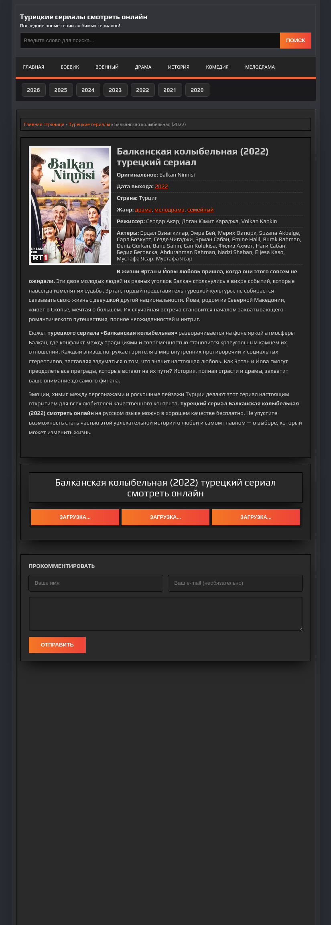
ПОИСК (295, 40)
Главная (34, 67)
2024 (87, 90)
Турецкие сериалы (89, 124)
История (178, 67)
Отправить (57, 645)
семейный (200, 209)
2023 (115, 90)
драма (143, 209)
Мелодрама (260, 67)
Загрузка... (75, 517)
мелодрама (169, 209)
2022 (142, 90)
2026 (33, 90)
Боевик (70, 67)
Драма (143, 67)
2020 (197, 90)
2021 (169, 90)
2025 (60, 90)
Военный (107, 67)
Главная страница (44, 124)
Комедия (217, 67)
